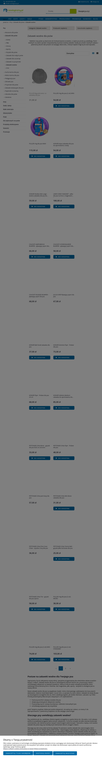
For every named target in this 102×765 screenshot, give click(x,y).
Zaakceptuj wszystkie (65, 753)
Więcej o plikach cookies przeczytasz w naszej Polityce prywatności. (25, 749)
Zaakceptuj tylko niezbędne (18, 753)
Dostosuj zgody (43, 753)
